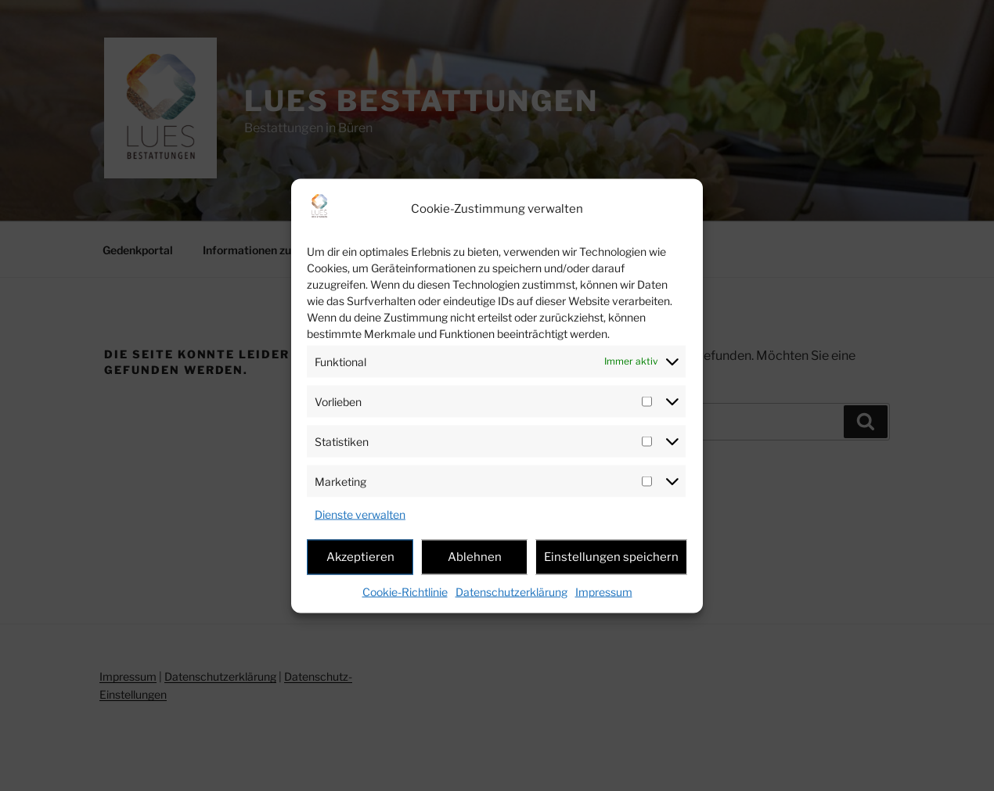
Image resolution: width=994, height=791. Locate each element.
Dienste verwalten (360, 513)
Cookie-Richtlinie (405, 591)
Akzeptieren (360, 557)
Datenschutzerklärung (511, 591)
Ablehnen (475, 557)
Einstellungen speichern (611, 557)
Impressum (603, 591)
